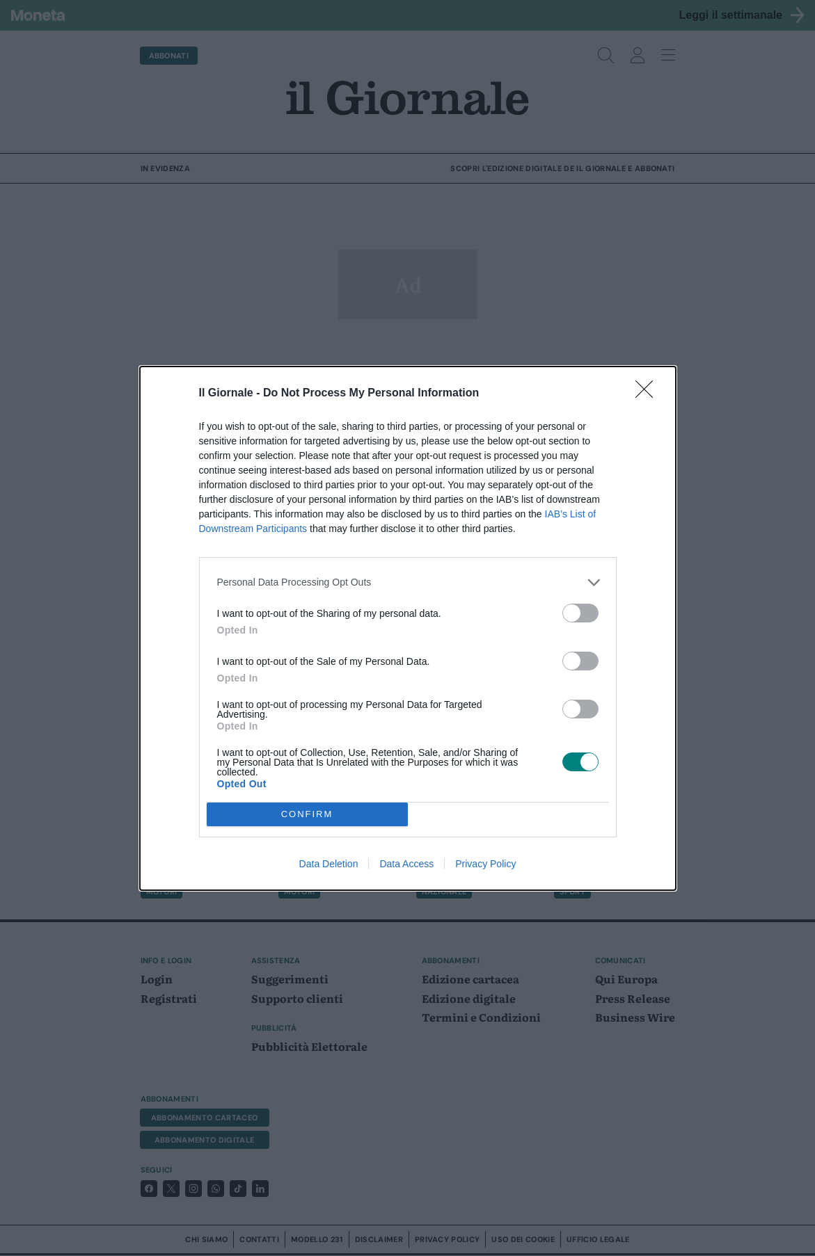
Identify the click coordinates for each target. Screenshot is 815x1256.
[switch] (580, 613)
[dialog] (408, 628)
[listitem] (408, 582)
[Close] (648, 393)
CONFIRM (307, 814)
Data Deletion (328, 863)
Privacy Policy (485, 863)
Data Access (406, 863)
